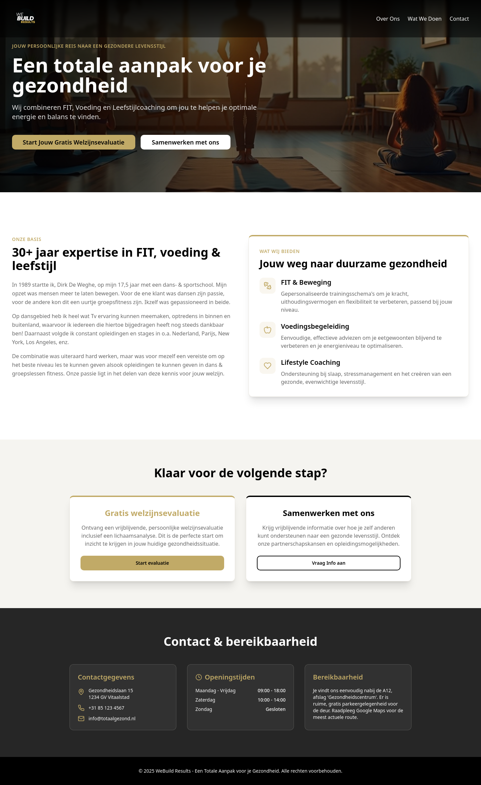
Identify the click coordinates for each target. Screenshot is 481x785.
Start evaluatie (152, 563)
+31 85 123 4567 (106, 708)
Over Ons (387, 18)
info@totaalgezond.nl (112, 718)
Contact (459, 18)
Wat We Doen (425, 18)
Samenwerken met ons (185, 142)
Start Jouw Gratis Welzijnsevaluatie (74, 142)
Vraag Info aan (328, 563)
